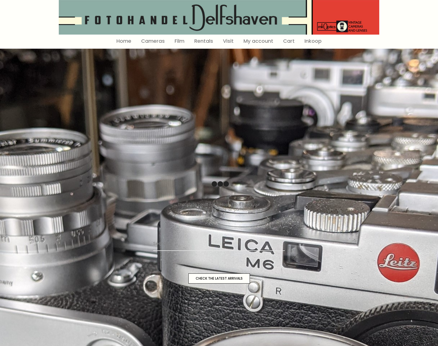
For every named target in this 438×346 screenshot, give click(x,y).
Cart (289, 40)
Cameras (153, 40)
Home (123, 40)
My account (258, 40)
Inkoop (313, 40)
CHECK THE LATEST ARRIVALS (219, 278)
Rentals (203, 40)
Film (179, 40)
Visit (228, 40)
